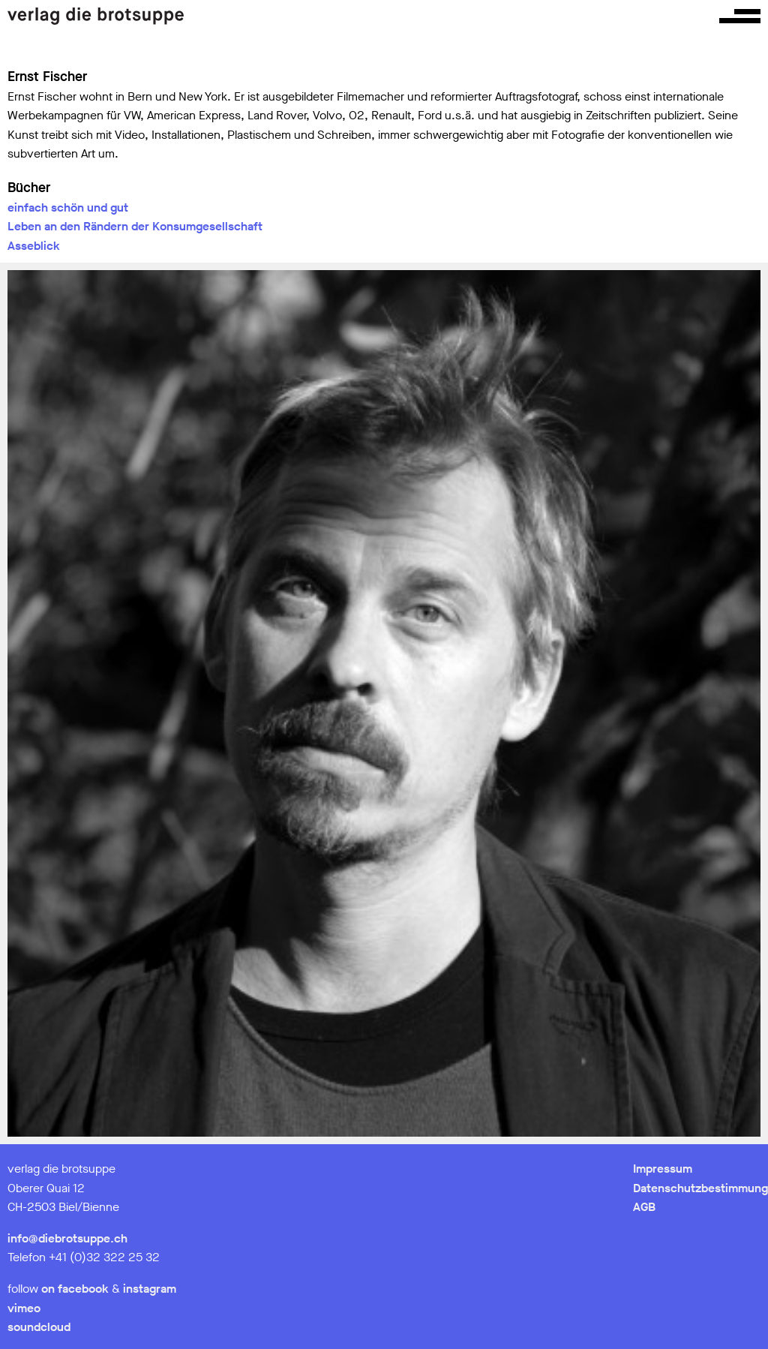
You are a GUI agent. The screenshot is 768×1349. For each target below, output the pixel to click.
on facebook (75, 1288)
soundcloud (39, 1327)
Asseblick (34, 246)
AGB (644, 1207)
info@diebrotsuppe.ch (68, 1238)
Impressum (662, 1168)
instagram (149, 1288)
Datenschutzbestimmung (700, 1188)
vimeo (24, 1308)
